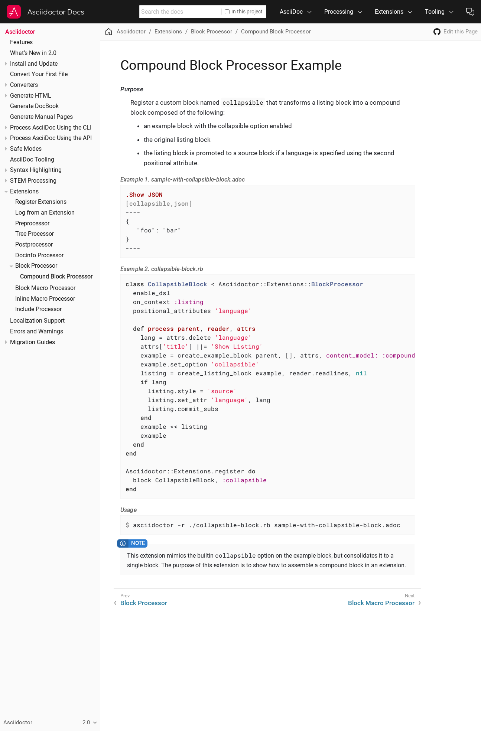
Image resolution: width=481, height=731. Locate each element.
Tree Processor (34, 234)
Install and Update (34, 64)
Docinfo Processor (39, 255)
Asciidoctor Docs (55, 12)
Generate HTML (30, 95)
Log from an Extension (45, 212)
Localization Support (37, 320)
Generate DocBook (34, 106)
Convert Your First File (39, 74)
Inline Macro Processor (45, 299)
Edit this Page (460, 31)
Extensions (24, 191)
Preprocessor (32, 223)
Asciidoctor (20, 31)
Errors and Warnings (36, 331)
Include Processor (38, 309)
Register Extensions (40, 202)
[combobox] (180, 11)
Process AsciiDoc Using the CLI (50, 127)
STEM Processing (33, 180)
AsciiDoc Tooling (32, 159)
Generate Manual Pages (41, 117)
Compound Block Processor (56, 276)
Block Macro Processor (45, 288)
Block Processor (36, 265)
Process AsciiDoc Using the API (51, 138)
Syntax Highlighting (36, 170)
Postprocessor (34, 244)
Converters (24, 85)
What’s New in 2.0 (33, 53)
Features (21, 42)
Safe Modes (26, 149)
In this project (244, 11)
